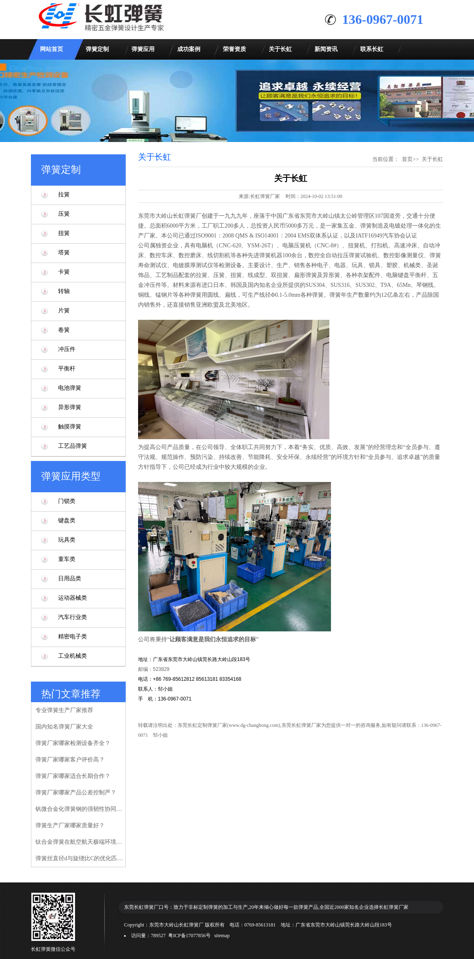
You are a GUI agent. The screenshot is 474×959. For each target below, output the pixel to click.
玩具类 (66, 540)
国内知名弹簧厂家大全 (64, 727)
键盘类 (66, 520)
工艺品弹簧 (72, 446)
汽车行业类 (72, 617)
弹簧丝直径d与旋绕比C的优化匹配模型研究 (80, 858)
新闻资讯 (326, 49)
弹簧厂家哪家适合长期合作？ (72, 776)
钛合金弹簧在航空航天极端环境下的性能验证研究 (80, 842)
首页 (407, 159)
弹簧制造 (371, 226)
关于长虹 (280, 49)
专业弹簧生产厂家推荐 (64, 710)
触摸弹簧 (69, 427)
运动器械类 (72, 598)
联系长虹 (371, 49)
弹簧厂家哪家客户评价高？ (70, 759)
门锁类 (66, 501)
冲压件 (66, 349)
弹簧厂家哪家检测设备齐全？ (72, 743)
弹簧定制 (97, 49)
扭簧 (64, 233)
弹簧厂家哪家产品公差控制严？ (75, 792)
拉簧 (64, 194)
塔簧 (64, 252)
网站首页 (51, 49)
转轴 (64, 291)
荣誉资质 (234, 49)
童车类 (66, 559)
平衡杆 (66, 368)
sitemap (222, 935)
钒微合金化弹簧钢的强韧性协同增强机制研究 (80, 809)
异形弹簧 (69, 407)
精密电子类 (72, 636)
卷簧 (64, 330)
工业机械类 (72, 656)
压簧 (64, 214)
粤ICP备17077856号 (189, 935)
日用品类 (69, 578)
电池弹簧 (69, 388)
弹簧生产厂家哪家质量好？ (70, 825)
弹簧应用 (143, 49)
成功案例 (188, 49)
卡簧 (64, 272)
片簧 (64, 310)
